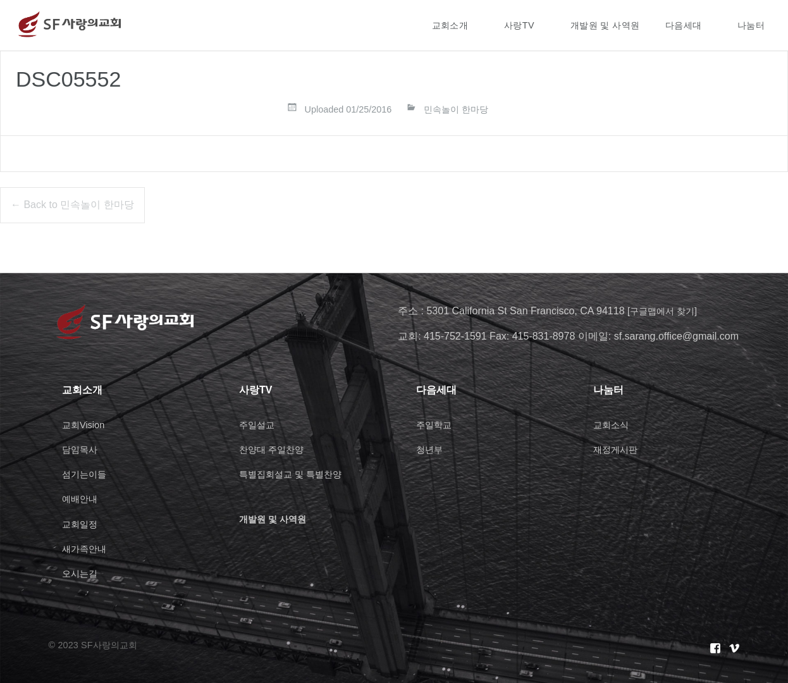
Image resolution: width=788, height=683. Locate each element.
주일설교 (259, 424)
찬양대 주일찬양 (275, 449)
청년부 (431, 449)
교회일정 (82, 524)
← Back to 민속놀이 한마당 (72, 204)
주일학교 (436, 424)
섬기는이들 (87, 474)
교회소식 (613, 424)
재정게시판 (618, 449)
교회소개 (450, 25)
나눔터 (751, 25)
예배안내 (82, 498)
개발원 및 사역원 (605, 25)
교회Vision (85, 424)
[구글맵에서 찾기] (666, 310)
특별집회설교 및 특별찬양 (297, 474)
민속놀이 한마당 (456, 109)
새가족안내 (87, 548)
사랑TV (519, 25)
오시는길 (82, 573)
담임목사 (82, 449)
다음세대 (683, 25)
